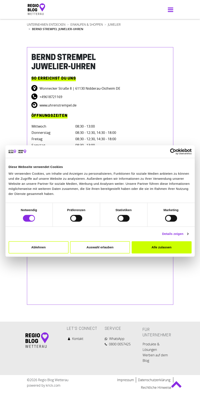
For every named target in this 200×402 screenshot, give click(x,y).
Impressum (125, 380)
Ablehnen (38, 247)
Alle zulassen (161, 247)
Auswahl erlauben (99, 247)
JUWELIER (114, 25)
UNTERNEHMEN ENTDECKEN (46, 25)
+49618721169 (50, 97)
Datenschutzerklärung (154, 380)
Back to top (176, 386)
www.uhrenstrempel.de (58, 105)
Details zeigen (172, 234)
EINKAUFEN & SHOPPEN (86, 25)
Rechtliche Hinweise (156, 387)
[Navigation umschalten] (169, 9)
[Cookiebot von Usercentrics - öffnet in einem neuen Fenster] (173, 151)
